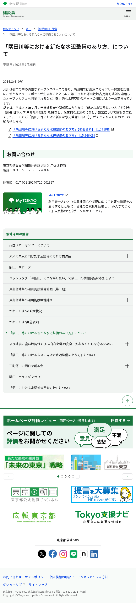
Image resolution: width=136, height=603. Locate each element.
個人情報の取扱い (62, 577)
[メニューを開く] (128, 13)
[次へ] (127, 476)
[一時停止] (77, 476)
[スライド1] (58, 476)
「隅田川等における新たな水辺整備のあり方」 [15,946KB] (54, 135)
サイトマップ (38, 584)
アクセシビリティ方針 (93, 577)
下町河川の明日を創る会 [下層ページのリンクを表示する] (69, 365)
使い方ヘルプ (12, 584)
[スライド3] (62, 476)
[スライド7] (69, 476)
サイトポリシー (35, 577)
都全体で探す (125, 4)
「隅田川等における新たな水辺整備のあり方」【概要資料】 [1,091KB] (61, 129)
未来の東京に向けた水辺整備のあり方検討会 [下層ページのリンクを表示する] (69, 256)
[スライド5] (66, 476)
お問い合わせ (12, 577)
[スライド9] (73, 476)
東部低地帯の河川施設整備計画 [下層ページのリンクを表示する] (69, 300)
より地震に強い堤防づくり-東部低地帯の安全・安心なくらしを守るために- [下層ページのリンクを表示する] (69, 343)
